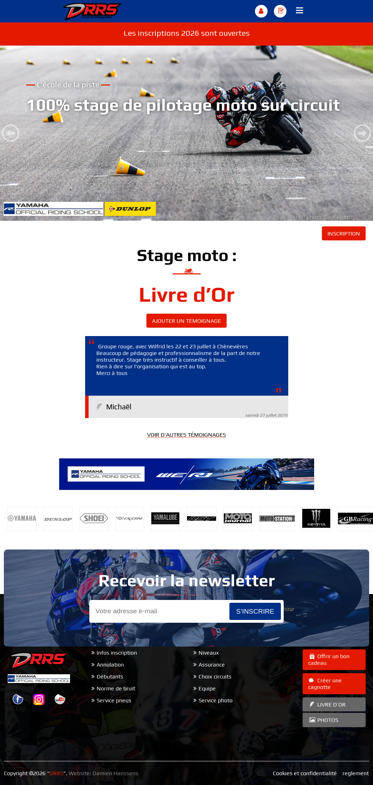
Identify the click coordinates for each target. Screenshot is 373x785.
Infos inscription (117, 652)
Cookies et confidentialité (305, 773)
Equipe (207, 688)
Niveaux (209, 652)
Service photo (216, 700)
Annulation (110, 664)
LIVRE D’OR (327, 704)
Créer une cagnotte (325, 683)
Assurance (212, 664)
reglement (356, 773)
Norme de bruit (116, 688)
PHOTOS (323, 720)
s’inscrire (255, 611)
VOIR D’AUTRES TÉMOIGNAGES (186, 434)
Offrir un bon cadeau (329, 659)
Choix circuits (215, 676)
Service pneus (114, 700)
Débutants (110, 676)
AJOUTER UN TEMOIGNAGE (186, 321)
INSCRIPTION (343, 233)
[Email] (159, 611)
